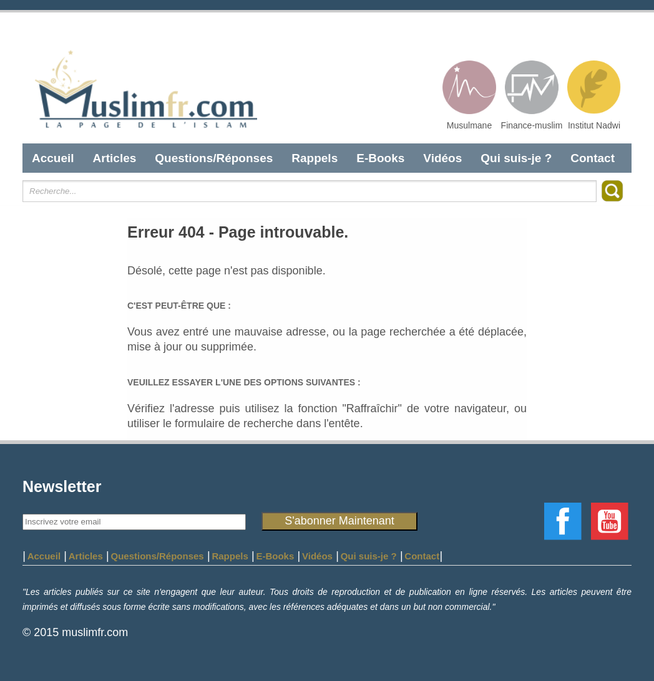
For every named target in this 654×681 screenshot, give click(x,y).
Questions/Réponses (214, 158)
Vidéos (442, 158)
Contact (592, 158)
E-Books (380, 158)
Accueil (53, 158)
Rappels (314, 158)
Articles (115, 158)
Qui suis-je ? (516, 158)
